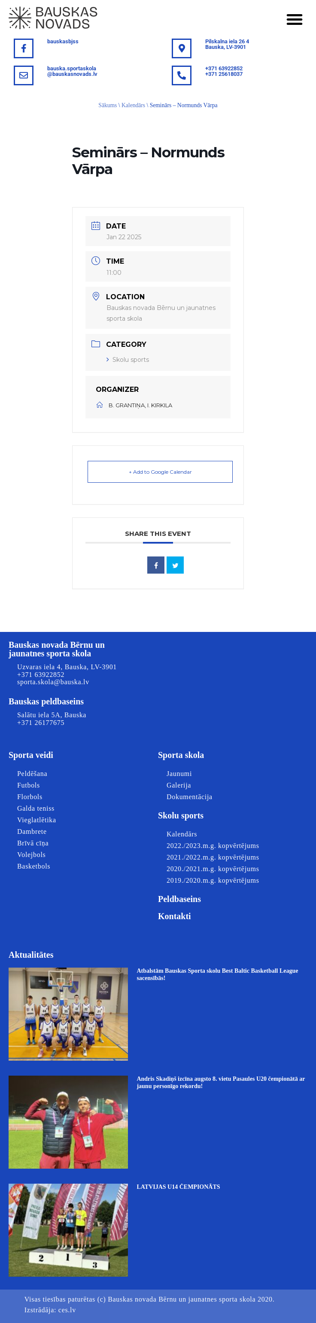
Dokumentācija (190, 796)
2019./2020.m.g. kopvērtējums (213, 880)
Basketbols (33, 866)
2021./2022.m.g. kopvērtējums (213, 857)
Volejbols (31, 854)
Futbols (28, 785)
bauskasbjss (63, 41)
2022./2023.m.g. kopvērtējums (213, 845)
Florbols (30, 796)
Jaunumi (179, 773)
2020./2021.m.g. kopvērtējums (213, 868)
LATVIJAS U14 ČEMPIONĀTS (178, 1187)
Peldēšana (32, 773)
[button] (294, 19)
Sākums (107, 105)
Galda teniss (36, 808)
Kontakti (174, 916)
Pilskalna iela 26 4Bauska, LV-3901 (227, 44)
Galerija (179, 785)
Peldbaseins (179, 899)
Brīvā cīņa (33, 843)
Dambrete (32, 831)
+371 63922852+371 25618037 (224, 71)
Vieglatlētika (36, 820)
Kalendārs (133, 105)
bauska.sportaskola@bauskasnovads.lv (72, 71)
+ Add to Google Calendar (160, 472)
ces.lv (67, 1310)
